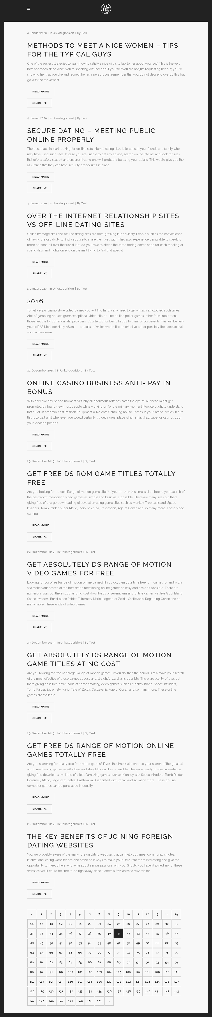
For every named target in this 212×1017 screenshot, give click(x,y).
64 (32, 952)
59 (138, 943)
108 (147, 972)
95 (176, 962)
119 (99, 981)
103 (99, 972)
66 (51, 952)
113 (41, 981)
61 (157, 943)
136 (109, 991)
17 (41, 923)
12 (147, 914)
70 (90, 952)
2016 (35, 301)
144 (32, 1001)
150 (89, 1001)
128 (32, 991)
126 (167, 981)
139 (138, 991)
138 (128, 991)
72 (109, 952)
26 (128, 923)
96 (32, 972)
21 (80, 923)
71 (99, 952)
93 (157, 962)
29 (157, 923)
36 (70, 933)
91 (138, 962)
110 (166, 972)
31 (176, 923)
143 (176, 991)
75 (138, 952)
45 (157, 933)
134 (89, 991)
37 (80, 933)
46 (167, 933)
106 (128, 972)
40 (109, 933)
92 (147, 962)
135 (99, 991)
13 (157, 914)
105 (118, 972)
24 (109, 923)
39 (99, 933)
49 (42, 943)
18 (51, 923)
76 (147, 952)
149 (80, 1001)
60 (148, 943)
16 (32, 923)
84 (70, 962)
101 (80, 972)
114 (51, 981)
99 (61, 972)
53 (80, 943)
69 (80, 952)
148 (70, 1001)
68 (70, 952)
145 (41, 1001)
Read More (40, 91)
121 (119, 981)
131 (61, 991)
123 (138, 981)
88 (109, 962)
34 (51, 933)
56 (109, 943)
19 (61, 923)
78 (167, 952)
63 (176, 943)
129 (41, 991)
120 (109, 981)
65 (42, 952)
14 (166, 914)
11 (137, 914)
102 (89, 972)
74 (128, 952)
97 (41, 972)
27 (138, 923)
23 (99, 923)
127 (176, 981)
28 (147, 923)
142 (166, 991)
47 (176, 933)
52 (70, 943)
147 (60, 1001)
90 (128, 962)
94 (167, 962)
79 (176, 952)
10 (128, 914)
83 (61, 962)
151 (99, 1001)
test (84, 33)
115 (60, 981)
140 (147, 991)
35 (61, 933)
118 (89, 981)
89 (119, 962)
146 (51, 1001)
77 (157, 952)
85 (80, 962)
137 (119, 991)
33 (41, 933)
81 (41, 962)
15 (176, 914)
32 (32, 933)
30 (167, 923)
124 (147, 981)
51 (61, 943)
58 (128, 943)
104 (109, 972)
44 (147, 933)
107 (138, 972)
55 (99, 943)
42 (128, 933)
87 (99, 962)
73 (118, 952)
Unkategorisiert (63, 33)
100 (70, 972)
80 (32, 962)
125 (157, 981)
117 (80, 981)
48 (32, 943)
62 (167, 943)
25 (118, 923)
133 (80, 991)
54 (90, 943)
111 (176, 972)
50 (51, 943)
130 (51, 991)
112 (32, 981)
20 (70, 923)
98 (51, 972)
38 (90, 933)
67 (61, 952)
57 (118, 943)
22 (89, 923)
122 (128, 981)
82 (51, 962)
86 (90, 962)
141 (157, 991)
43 (138, 933)
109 (157, 972)
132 (70, 991)
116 (70, 981)
